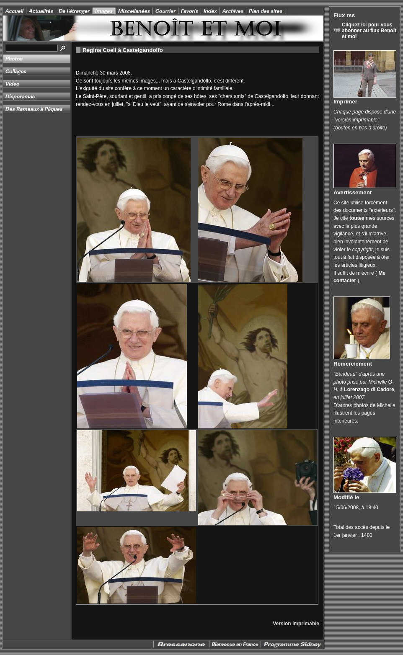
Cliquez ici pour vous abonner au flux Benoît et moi (369, 30)
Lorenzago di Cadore (369, 389)
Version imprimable (296, 624)
